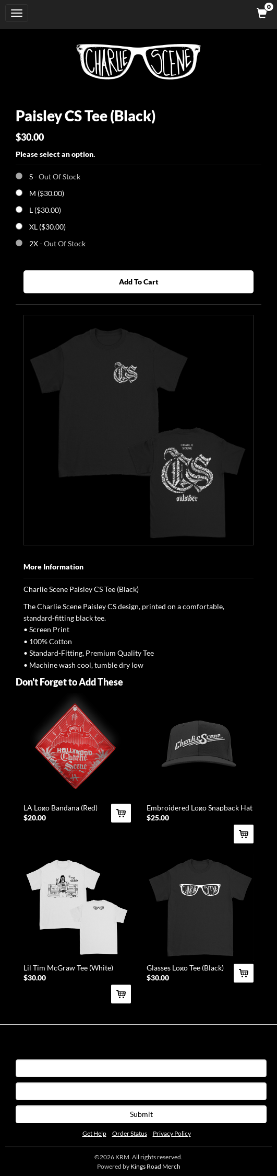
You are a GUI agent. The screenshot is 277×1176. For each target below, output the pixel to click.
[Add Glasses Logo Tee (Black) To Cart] (244, 973)
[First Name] (141, 1068)
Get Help (94, 1133)
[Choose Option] (19, 192)
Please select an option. (55, 154)
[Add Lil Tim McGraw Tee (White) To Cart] (121, 994)
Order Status (129, 1133)
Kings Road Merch (155, 1166)
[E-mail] (141, 1091)
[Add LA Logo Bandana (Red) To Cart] (121, 813)
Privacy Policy (172, 1133)
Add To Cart (139, 281)
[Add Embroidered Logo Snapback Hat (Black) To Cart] (244, 834)
